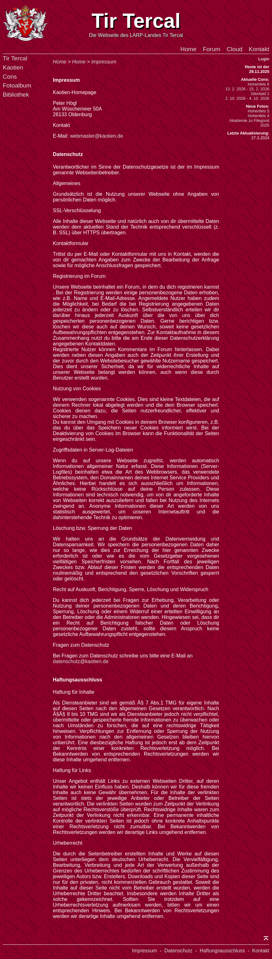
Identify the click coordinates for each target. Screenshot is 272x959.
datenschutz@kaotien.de (81, 661)
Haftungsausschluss (222, 950)
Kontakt (259, 49)
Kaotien (13, 67)
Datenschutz (178, 950)
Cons (10, 76)
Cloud (234, 49)
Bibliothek (16, 94)
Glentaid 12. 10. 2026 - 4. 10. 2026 (247, 96)
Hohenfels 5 (258, 111)
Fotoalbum (17, 85)
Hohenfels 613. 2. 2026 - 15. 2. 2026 (247, 86)
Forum (211, 49)
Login (263, 59)
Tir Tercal (15, 58)
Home (188, 49)
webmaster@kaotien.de (96, 136)
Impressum (103, 61)
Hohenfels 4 (258, 115)
